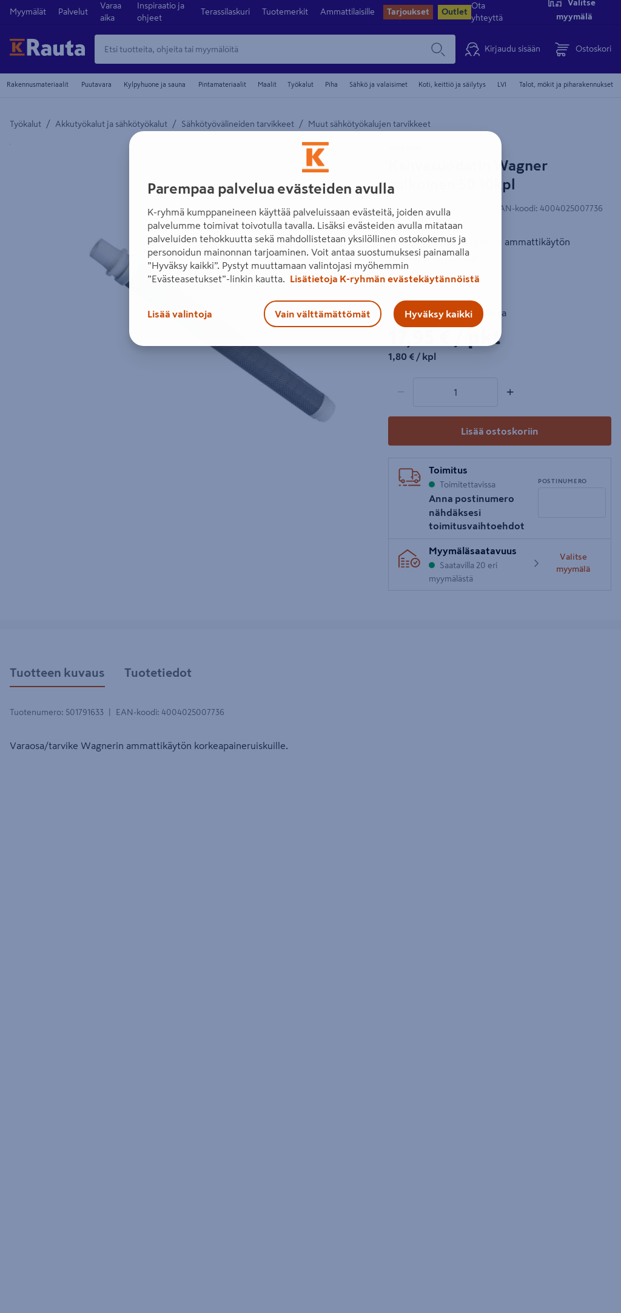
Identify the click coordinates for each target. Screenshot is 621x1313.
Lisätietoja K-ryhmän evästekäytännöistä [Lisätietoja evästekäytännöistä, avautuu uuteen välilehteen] (384, 278)
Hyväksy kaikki (438, 314)
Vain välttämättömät (323, 314)
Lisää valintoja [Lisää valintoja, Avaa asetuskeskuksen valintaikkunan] (179, 314)
